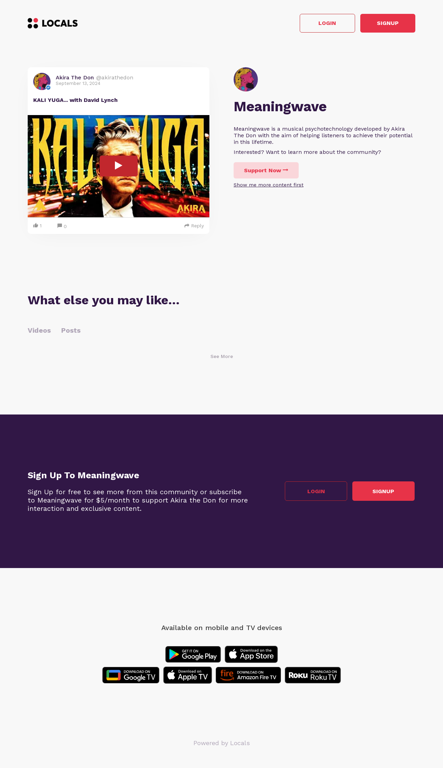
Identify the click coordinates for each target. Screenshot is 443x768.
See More (221, 357)
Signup (384, 23)
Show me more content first (269, 185)
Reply (194, 226)
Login (317, 23)
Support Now (266, 171)
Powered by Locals (221, 743)
